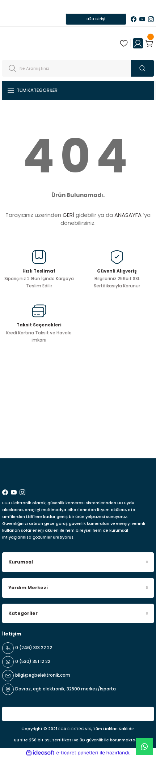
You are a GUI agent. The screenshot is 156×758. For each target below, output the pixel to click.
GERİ (68, 215)
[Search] (78, 68)
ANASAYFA (128, 215)
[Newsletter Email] (78, 439)
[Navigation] (78, 90)
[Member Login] (138, 43)
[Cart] (149, 43)
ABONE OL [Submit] (136, 439)
